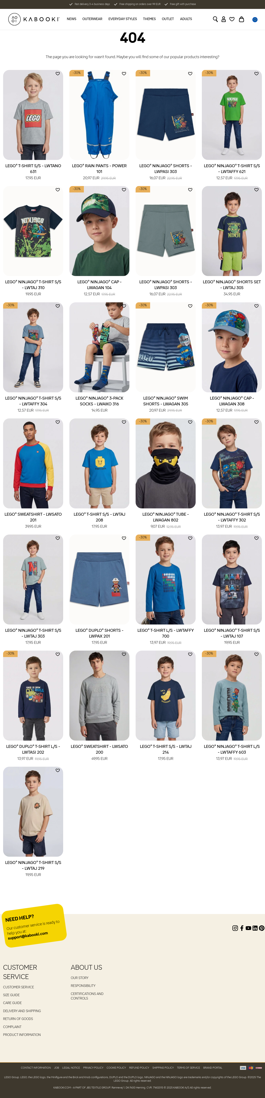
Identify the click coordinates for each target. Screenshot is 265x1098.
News (71, 19)
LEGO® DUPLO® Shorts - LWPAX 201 (99, 636)
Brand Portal (212, 1068)
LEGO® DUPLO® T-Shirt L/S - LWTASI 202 (33, 753)
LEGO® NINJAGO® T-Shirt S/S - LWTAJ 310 (33, 288)
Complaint (12, 1027)
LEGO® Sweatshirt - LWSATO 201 (33, 520)
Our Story (79, 978)
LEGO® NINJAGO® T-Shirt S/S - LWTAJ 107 (232, 636)
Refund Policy (139, 1068)
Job (56, 1068)
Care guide (12, 1003)
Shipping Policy (163, 1068)
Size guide (11, 995)
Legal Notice (71, 1068)
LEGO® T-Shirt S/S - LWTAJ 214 (166, 753)
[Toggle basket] (241, 19)
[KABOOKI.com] (34, 19)
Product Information (22, 1035)
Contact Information (36, 1068)
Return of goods (18, 1019)
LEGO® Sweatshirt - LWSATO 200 (99, 753)
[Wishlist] (232, 19)
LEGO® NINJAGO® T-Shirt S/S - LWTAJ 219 (33, 869)
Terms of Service (188, 1068)
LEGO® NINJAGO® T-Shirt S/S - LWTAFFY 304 (33, 404)
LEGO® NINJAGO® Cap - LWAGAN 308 (232, 404)
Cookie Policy (116, 1068)
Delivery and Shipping (22, 1011)
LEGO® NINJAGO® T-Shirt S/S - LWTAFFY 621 (232, 172)
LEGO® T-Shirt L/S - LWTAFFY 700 (165, 636)
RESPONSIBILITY (83, 986)
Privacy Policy (93, 1068)
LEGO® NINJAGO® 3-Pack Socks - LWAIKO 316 (99, 404)
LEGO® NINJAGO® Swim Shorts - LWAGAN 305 (165, 404)
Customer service (18, 987)
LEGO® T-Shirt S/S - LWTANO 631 (33, 172)
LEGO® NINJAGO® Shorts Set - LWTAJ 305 (232, 288)
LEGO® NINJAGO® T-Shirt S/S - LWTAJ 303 (33, 636)
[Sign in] (223, 19)
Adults (186, 19)
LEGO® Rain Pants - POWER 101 (99, 172)
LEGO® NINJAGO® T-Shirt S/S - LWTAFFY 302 (232, 520)
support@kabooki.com (28, 936)
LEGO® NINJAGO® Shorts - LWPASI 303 (165, 172)
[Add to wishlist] (58, 74)
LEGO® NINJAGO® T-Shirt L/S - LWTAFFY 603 (232, 753)
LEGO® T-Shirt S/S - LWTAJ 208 (99, 520)
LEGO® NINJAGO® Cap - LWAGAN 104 (99, 288)
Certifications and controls (87, 996)
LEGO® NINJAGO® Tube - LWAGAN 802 (165, 520)
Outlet (168, 19)
